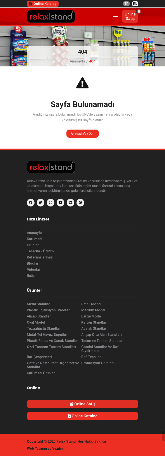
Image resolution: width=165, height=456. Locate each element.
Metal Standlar (38, 304)
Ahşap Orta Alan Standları (101, 335)
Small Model (91, 304)
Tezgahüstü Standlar (43, 328)
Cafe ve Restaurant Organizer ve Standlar (53, 365)
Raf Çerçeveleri (39, 357)
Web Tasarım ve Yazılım (45, 449)
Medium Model (93, 310)
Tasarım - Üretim (40, 251)
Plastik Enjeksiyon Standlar (48, 310)
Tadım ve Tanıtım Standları (102, 341)
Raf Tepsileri (91, 357)
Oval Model (36, 322)
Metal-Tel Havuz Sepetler (47, 335)
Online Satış (82, 404)
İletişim (32, 276)
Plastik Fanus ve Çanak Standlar (52, 341)
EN (135, 4)
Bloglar (32, 263)
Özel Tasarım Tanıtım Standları (51, 347)
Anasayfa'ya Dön (82, 133)
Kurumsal (34, 239)
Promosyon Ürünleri (97, 363)
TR (126, 4)
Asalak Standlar (93, 328)
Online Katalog (42, 4)
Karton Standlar (93, 322)
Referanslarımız (40, 257)
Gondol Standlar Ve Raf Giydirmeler (100, 349)
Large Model (91, 316)
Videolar (33, 269)
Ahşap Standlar (39, 316)
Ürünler (33, 245)
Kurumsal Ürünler (41, 373)
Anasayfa (77, 61)
